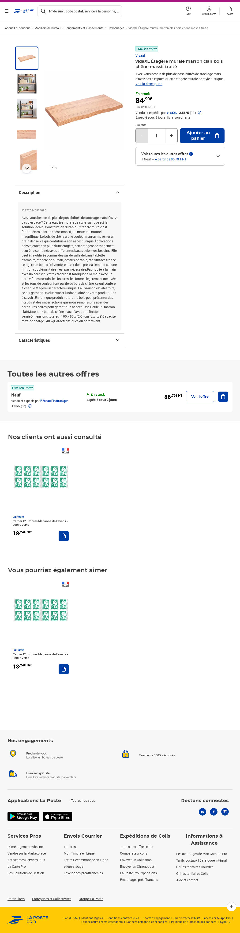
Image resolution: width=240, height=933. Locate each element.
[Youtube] (225, 812)
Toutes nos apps (83, 800)
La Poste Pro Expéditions (138, 873)
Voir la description (148, 84)
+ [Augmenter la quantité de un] (171, 135)
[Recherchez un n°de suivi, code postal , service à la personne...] (80, 11)
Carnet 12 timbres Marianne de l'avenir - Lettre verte (40, 523)
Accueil (10, 28)
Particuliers (16, 899)
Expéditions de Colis (145, 836)
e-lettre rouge (73, 866)
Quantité (140, 125)
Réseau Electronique (54, 401)
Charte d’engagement (156, 918)
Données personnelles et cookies (146, 922)
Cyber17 (225, 922)
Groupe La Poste (91, 899)
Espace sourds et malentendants (102, 922)
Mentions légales (92, 918)
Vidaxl (140, 55)
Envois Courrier (83, 836)
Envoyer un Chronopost (137, 866)
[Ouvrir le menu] (6, 11)
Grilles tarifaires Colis (192, 873)
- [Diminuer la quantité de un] (141, 135)
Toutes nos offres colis (136, 846)
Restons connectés (205, 800)
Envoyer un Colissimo (136, 860)
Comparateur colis (133, 853)
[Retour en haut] (231, 906)
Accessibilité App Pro (217, 918)
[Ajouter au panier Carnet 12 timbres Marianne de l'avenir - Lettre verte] (63, 536)
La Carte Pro (17, 866)
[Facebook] (214, 812)
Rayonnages (116, 28)
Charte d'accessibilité (186, 918)
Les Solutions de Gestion (26, 873)
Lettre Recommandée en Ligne (86, 860)
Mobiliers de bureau (47, 28)
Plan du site (70, 918)
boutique (24, 28)
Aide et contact (187, 880)
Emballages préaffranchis (139, 879)
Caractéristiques (69, 340)
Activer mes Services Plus (26, 860)
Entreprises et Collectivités (51, 899)
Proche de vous (36, 753)
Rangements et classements (84, 28)
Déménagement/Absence (26, 846)
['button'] (23, 11)
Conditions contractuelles (123, 918)
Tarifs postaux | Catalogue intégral (201, 860)
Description (69, 192)
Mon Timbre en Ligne (79, 853)
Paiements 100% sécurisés (157, 755)
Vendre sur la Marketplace (27, 853)
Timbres (70, 846)
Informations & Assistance (204, 840)
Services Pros (24, 836)
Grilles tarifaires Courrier (194, 867)
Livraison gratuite (38, 773)
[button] (209, 11)
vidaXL (172, 113)
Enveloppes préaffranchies (83, 873)
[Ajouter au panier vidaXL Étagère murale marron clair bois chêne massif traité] (202, 136)
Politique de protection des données (193, 922)
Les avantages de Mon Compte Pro (201, 853)
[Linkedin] (202, 812)
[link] (28, 920)
